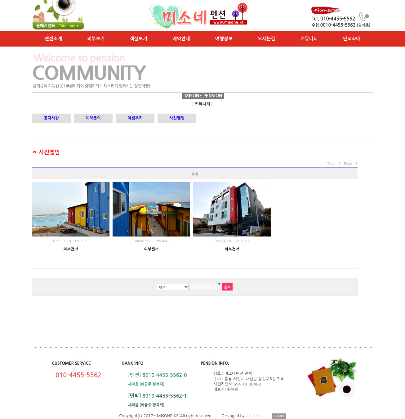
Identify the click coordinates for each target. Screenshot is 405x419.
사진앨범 (177, 118)
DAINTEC (254, 416)
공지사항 (51, 118)
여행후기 (135, 118)
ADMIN (279, 415)
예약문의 (93, 118)
